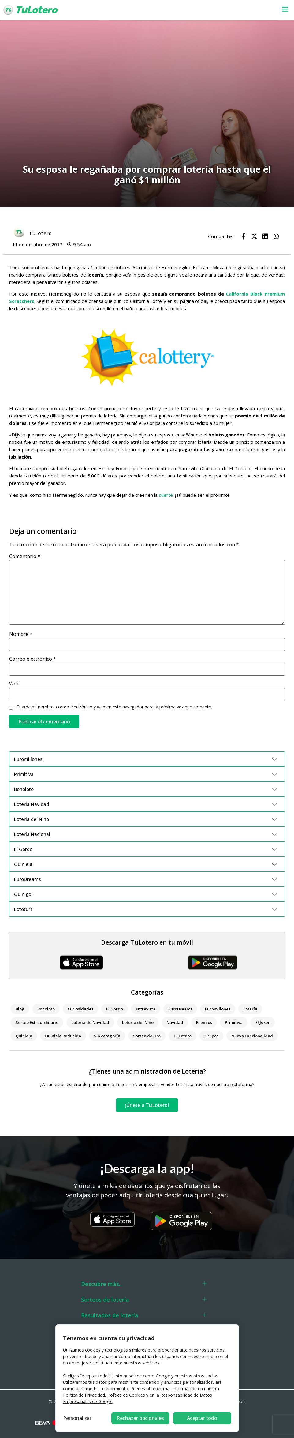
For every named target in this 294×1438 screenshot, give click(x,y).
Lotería (250, 1009)
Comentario (24, 556)
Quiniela (24, 1036)
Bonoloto (46, 1009)
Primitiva (234, 1022)
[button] (191, 10)
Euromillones (217, 1009)
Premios (204, 1022)
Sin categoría (107, 1036)
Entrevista (145, 1009)
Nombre (20, 634)
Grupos (211, 1036)
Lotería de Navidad (90, 1022)
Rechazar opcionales (140, 1418)
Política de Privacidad (84, 1395)
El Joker (262, 1022)
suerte (165, 495)
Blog (20, 1009)
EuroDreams (180, 1009)
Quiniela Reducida (63, 1036)
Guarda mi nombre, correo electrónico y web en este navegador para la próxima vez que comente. (114, 707)
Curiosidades (80, 1009)
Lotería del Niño (138, 1022)
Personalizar (77, 1418)
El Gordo (114, 1009)
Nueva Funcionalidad (252, 1036)
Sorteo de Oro (147, 1036)
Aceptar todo (202, 1418)
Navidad (174, 1022)
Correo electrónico (32, 658)
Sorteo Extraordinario (37, 1022)
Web (14, 683)
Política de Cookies (126, 1395)
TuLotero (182, 1036)
